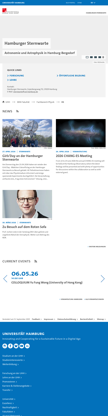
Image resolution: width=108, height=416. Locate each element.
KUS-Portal (70, 2)
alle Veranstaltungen (94, 299)
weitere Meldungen (97, 246)
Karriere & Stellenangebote (16, 385)
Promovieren (8, 381)
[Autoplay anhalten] (103, 57)
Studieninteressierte (12, 360)
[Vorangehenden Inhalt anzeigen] (5, 278)
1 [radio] (87, 57)
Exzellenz (7, 403)
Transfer (6, 390)
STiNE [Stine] (79, 2)
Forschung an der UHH (13, 373)
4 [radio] (99, 57)
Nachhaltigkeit (9, 407)
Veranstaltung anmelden (71, 299)
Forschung (17, 75)
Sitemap (100, 319)
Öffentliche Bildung (72, 75)
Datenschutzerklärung (66, 319)
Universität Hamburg (13, 2)
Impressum (48, 319)
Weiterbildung (9, 364)
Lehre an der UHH (11, 377)
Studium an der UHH (12, 355)
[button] (92, 2)
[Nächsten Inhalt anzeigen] (102, 278)
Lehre (13, 80)
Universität (7, 399)
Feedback (36, 319)
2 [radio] (91, 57)
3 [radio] (95, 57)
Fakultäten (7, 411)
